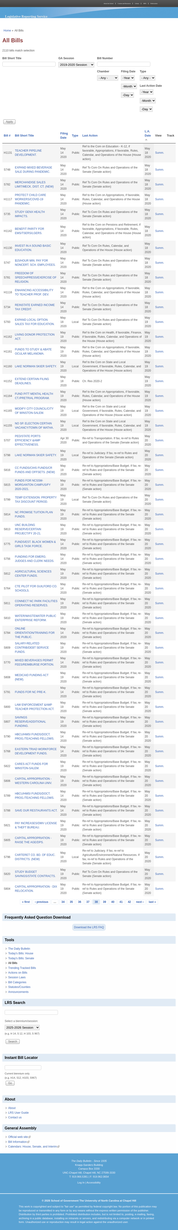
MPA (144, 3)
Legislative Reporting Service (26, 16)
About (11, 1108)
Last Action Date (151, 85)
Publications (154, 3)
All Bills (12, 963)
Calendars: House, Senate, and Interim (34, 1146)
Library (137, 3)
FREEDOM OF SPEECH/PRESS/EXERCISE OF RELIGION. (35, 277)
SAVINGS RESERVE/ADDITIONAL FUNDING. (30, 722)
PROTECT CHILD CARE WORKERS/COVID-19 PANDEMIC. (30, 199)
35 (71, 902)
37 (87, 902)
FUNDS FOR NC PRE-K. (30, 692)
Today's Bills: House (20, 953)
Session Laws (17, 977)
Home (7, 30)
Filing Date (128, 71)
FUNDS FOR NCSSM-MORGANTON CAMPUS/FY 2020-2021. (32, 485)
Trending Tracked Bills (22, 968)
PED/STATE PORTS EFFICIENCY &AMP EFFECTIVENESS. (27, 440)
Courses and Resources (124, 3)
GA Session (66, 58)
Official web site (19, 1137)
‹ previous (41, 902)
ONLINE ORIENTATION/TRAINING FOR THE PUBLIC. (35, 633)
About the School (109, 3)
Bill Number (105, 58)
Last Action (90, 135)
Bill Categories (17, 982)
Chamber (103, 71)
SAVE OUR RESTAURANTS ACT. (36, 810)
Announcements (18, 992)
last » (152, 902)
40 (112, 902)
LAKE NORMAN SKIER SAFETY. (36, 366)
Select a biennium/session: (21, 1021)
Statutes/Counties (19, 987)
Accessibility (94, 1182)
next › (140, 902)
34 (62, 902)
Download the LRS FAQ (89, 927)
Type (143, 71)
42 (129, 902)
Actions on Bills (17, 972)
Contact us (15, 1117)
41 (121, 902)
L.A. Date (148, 135)
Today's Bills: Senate (21, 958)
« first (26, 902)
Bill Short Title (11, 58)
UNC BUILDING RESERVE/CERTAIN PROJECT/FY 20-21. (28, 529)
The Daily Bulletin (19, 948)
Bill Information (19, 1142)
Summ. (159, 152)
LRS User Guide (18, 1112)
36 (79, 902)
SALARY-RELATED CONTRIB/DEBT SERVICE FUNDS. (32, 648)
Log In (81, 1182)
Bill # (7, 135)
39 (104, 902)
